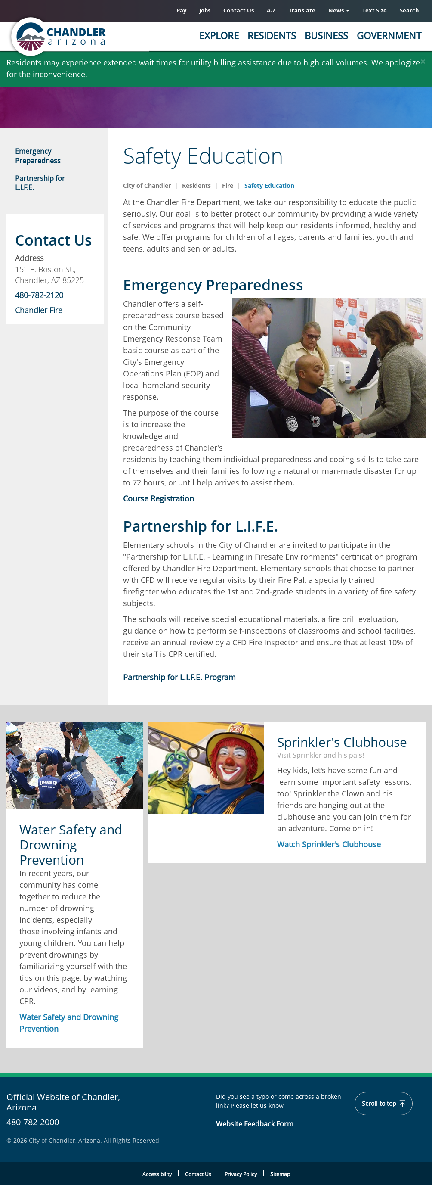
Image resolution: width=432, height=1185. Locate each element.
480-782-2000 (32, 1122)
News (338, 10)
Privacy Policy (241, 1174)
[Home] (92, 36)
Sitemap (280, 1174)
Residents (271, 35)
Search (409, 10)
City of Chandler (147, 185)
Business (326, 35)
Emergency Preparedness (38, 155)
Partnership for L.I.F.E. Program (179, 677)
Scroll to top (384, 1103)
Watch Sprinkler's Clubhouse (329, 844)
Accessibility (157, 1174)
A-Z (271, 10)
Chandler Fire (38, 310)
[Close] (423, 59)
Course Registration (158, 498)
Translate (302, 10)
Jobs (204, 10)
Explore (219, 35)
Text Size (374, 10)
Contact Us (238, 10)
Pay (181, 10)
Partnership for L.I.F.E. (40, 183)
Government (389, 35)
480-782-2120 (39, 295)
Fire (227, 185)
